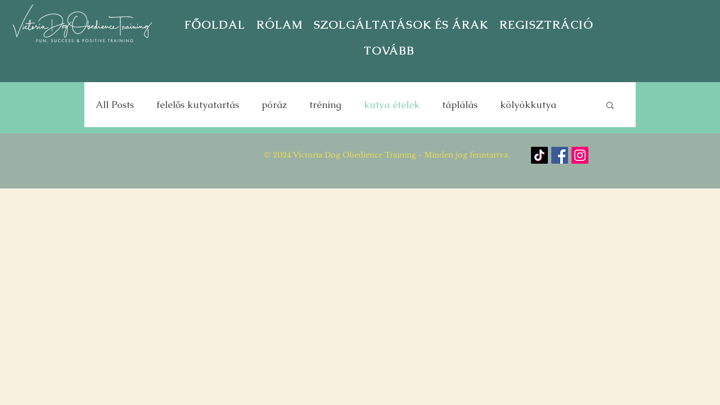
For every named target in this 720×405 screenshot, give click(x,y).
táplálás (460, 105)
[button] (546, 25)
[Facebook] (559, 155)
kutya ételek (392, 105)
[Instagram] (580, 155)
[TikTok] (539, 155)
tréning (325, 105)
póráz (274, 105)
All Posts (115, 105)
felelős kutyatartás (197, 105)
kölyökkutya (528, 105)
